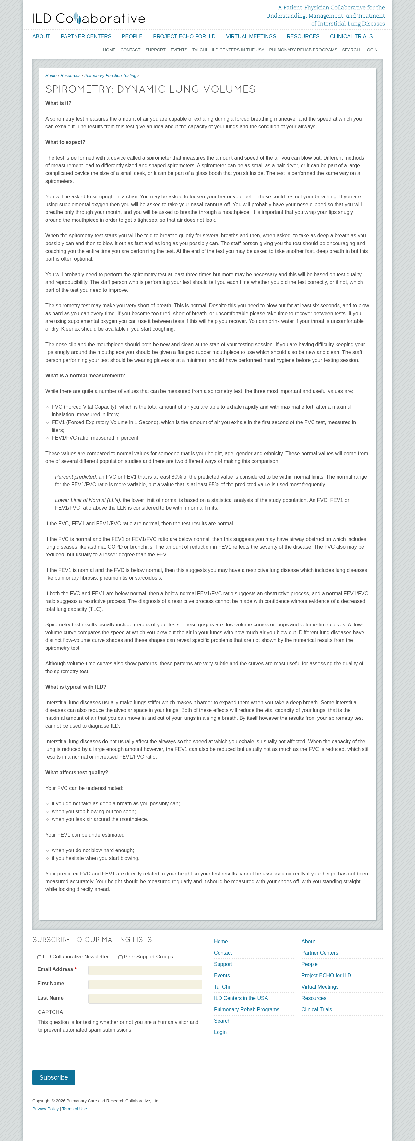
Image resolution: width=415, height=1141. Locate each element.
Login (371, 49)
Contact (131, 49)
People (132, 36)
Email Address (57, 969)
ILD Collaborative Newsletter (76, 956)
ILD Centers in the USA (238, 49)
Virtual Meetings (251, 36)
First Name (50, 983)
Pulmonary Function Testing (110, 75)
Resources (303, 36)
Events (179, 49)
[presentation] (87, 1046)
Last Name (50, 998)
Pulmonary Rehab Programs (303, 49)
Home (109, 49)
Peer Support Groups (148, 956)
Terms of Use (74, 1108)
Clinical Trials (351, 36)
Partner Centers (86, 36)
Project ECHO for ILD (184, 36)
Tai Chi (199, 49)
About (41, 36)
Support (155, 49)
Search (351, 49)
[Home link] (89, 18)
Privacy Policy (45, 1108)
